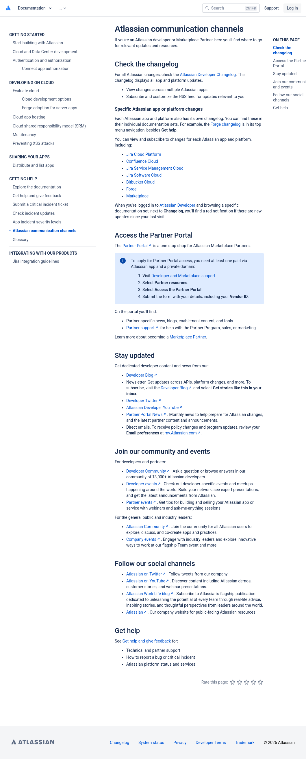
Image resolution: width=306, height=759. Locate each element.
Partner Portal (137, 245)
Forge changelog (226, 124)
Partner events (141, 502)
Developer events (144, 484)
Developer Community (148, 471)
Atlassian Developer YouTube (154, 407)
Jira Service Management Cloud (154, 168)
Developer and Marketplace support (183, 275)
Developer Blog (142, 375)
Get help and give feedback (147, 641)
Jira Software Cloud (144, 175)
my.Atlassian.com (183, 433)
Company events (143, 539)
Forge (131, 189)
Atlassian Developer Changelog (208, 74)
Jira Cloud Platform (143, 154)
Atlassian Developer (177, 205)
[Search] (231, 8)
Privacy (179, 742)
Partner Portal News (146, 414)
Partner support (142, 327)
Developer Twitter (144, 400)
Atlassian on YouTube (148, 581)
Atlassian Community (147, 526)
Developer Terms (211, 742)
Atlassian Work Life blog (150, 593)
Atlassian (137, 612)
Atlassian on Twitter (146, 574)
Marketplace (137, 196)
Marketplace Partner (188, 337)
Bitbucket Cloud (140, 182)
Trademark (245, 742)
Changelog (119, 742)
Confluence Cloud (142, 161)
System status (151, 742)
